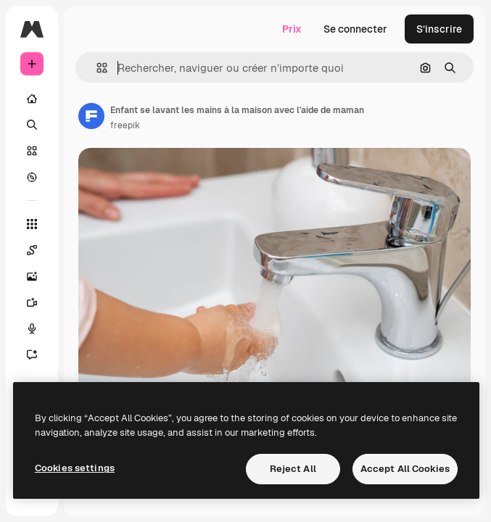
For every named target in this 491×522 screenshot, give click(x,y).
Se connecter (355, 29)
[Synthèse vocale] (32, 328)
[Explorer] (32, 176)
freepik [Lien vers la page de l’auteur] (125, 125)
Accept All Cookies (405, 469)
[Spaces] (32, 250)
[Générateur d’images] (32, 276)
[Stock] (32, 150)
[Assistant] (32, 354)
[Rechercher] (32, 124)
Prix (292, 29)
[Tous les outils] (32, 224)
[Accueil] (32, 98)
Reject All (293, 469)
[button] (96, 67)
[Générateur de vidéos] (32, 302)
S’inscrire (439, 29)
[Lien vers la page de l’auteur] (91, 116)
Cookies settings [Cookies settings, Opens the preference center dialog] (75, 468)
